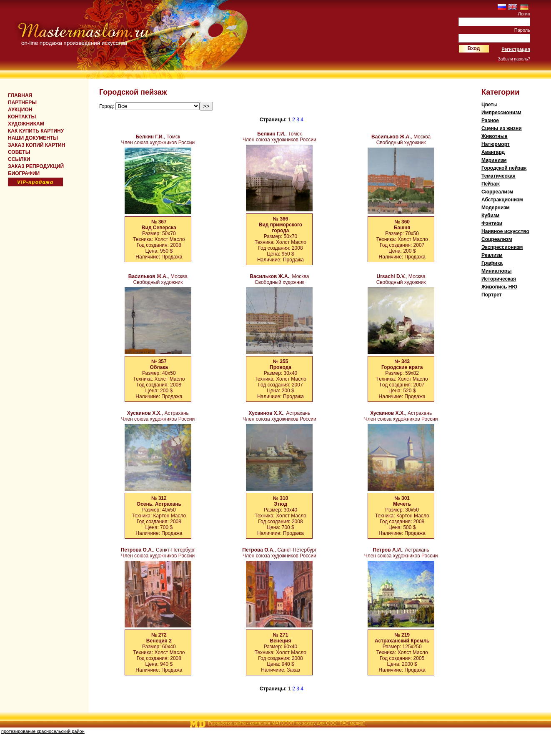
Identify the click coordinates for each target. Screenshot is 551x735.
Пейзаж (490, 184)
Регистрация (515, 49)
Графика (492, 263)
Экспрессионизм (502, 247)
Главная (20, 95)
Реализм (492, 255)
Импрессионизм (501, 112)
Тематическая (498, 176)
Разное (490, 120)
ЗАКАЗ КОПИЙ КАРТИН (36, 145)
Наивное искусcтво (505, 231)
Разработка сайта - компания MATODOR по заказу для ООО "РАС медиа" (286, 722)
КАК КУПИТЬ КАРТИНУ (36, 131)
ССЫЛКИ (19, 159)
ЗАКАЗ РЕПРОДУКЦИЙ (36, 166)
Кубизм (490, 215)
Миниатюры (496, 271)
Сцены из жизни (501, 128)
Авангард (493, 152)
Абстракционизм (502, 200)
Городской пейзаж (503, 168)
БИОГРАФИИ (24, 173)
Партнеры (22, 102)
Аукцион (20, 110)
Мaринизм (494, 160)
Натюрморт (495, 144)
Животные (494, 136)
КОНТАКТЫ (22, 117)
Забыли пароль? (514, 59)
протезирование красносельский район (43, 731)
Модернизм (495, 208)
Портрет (491, 295)
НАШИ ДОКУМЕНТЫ (33, 138)
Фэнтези (491, 223)
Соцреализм (496, 239)
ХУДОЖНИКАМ (26, 124)
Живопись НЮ (499, 287)
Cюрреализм (497, 192)
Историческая (498, 279)
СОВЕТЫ (19, 152)
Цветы (489, 105)
